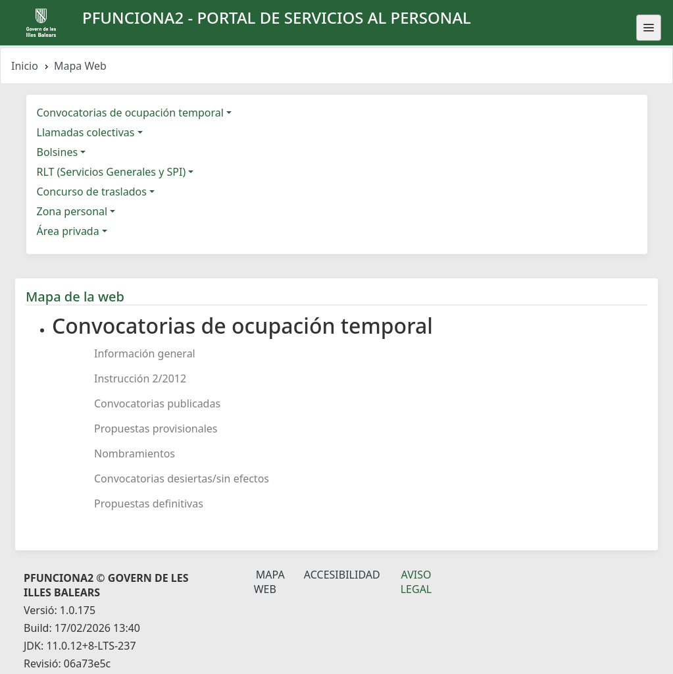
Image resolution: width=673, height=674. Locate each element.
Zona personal (72, 211)
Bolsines (57, 152)
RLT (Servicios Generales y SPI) (111, 172)
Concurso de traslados (92, 191)
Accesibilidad (342, 574)
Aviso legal (416, 581)
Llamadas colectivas (86, 132)
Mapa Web (269, 581)
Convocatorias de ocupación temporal (130, 112)
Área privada (68, 231)
